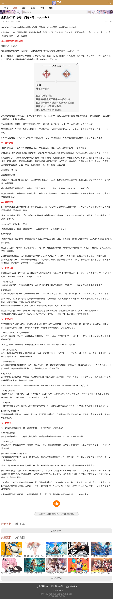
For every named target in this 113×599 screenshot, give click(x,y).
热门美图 (20, 537)
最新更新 (6, 523)
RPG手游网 (11, 12)
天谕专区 (19, 12)
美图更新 (6, 537)
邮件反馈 (71, 586)
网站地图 (56, 586)
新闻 (15, 8)
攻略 (24, 8)
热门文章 (20, 523)
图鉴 (51, 8)
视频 (33, 8)
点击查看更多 (56, 531)
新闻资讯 (26, 12)
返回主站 (41, 586)
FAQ (42, 8)
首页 (6, 8)
